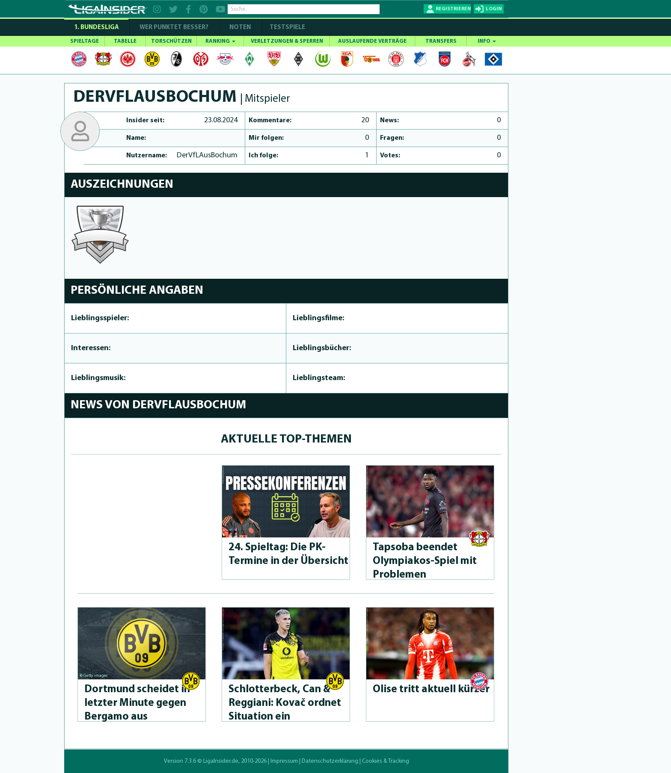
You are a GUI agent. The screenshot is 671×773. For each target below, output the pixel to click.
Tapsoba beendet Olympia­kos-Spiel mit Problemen (425, 561)
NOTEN (240, 27)
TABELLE (125, 41)
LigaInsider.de (220, 761)
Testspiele (287, 27)
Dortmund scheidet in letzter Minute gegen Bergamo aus (137, 703)
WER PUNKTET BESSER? (174, 27)
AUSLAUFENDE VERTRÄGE (372, 41)
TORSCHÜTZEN (171, 41)
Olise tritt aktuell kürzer (431, 689)
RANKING (220, 41)
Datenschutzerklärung (330, 761)
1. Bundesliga (96, 27)
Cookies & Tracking (385, 761)
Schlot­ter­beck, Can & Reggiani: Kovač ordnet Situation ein (285, 703)
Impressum (284, 761)
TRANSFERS (441, 41)
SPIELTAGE (84, 41)
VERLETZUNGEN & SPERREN (287, 41)
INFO (487, 41)
